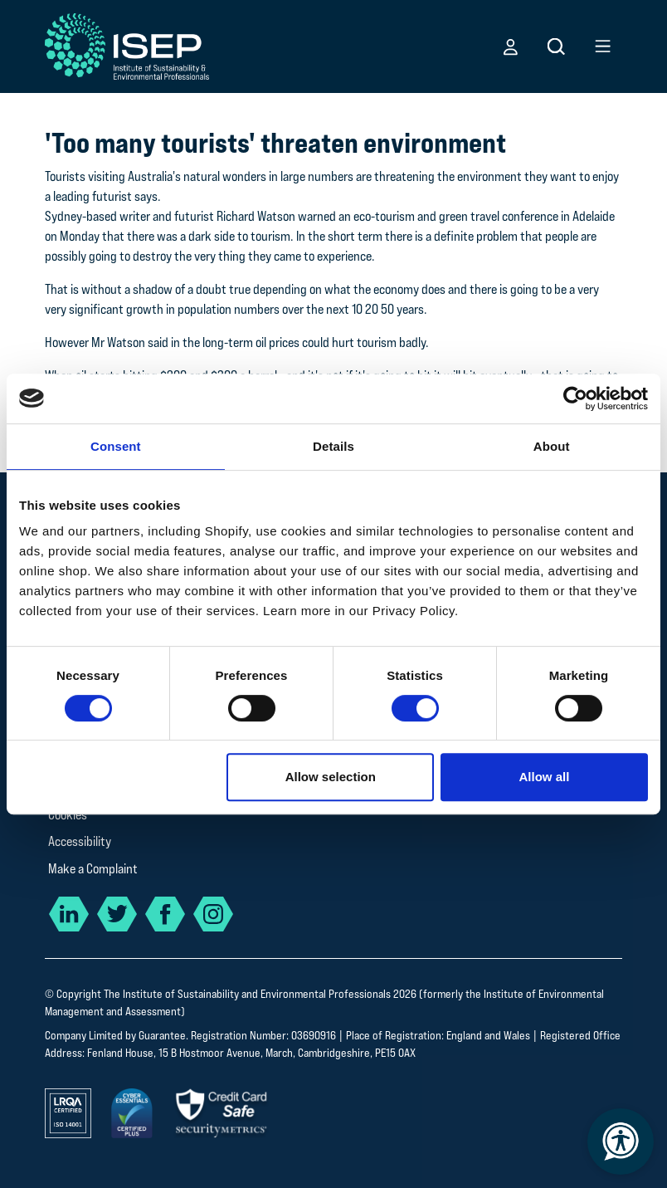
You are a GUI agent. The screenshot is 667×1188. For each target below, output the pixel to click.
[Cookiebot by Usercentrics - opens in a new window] (575, 398)
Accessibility (79, 841)
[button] (510, 46)
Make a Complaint (93, 869)
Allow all (544, 777)
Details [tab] (333, 446)
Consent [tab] (115, 446)
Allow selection (330, 777)
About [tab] (551, 446)
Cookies (67, 815)
